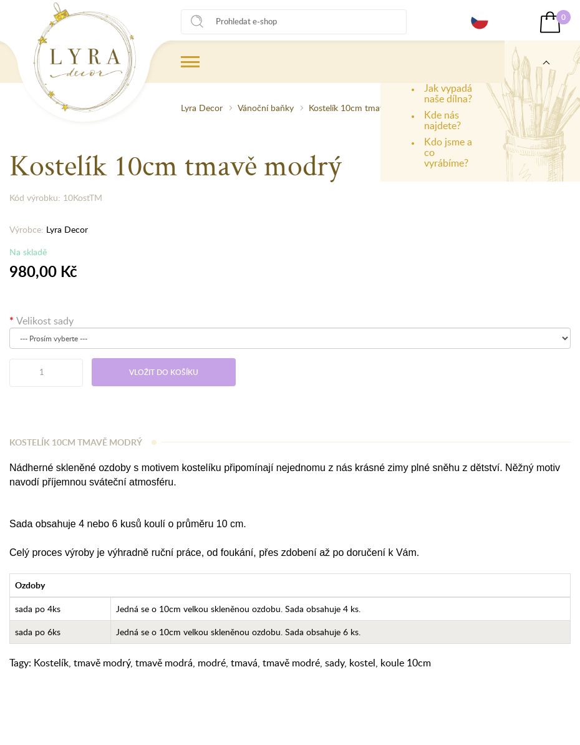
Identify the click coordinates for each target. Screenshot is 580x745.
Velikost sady (45, 321)
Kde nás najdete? (442, 120)
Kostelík (51, 663)
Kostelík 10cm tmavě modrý (362, 108)
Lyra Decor (202, 108)
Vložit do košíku (163, 372)
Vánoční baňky (266, 108)
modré (212, 663)
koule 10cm (405, 663)
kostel (362, 663)
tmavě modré (291, 663)
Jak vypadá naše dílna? (448, 93)
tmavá (244, 663)
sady (334, 663)
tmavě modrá (164, 663)
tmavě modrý (102, 663)
